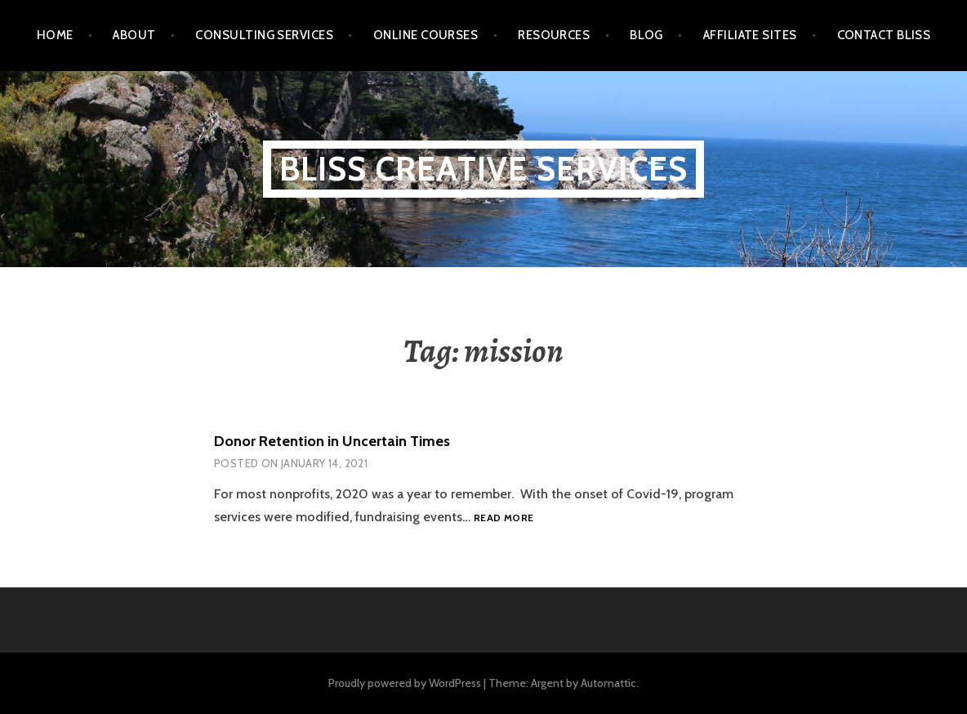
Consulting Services (264, 35)
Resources (554, 35)
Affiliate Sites (750, 35)
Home (55, 35)
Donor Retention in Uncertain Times (332, 441)
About (134, 35)
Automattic (608, 683)
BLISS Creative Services (483, 169)
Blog (646, 35)
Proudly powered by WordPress (404, 683)
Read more (503, 518)
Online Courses (425, 35)
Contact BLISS (884, 35)
